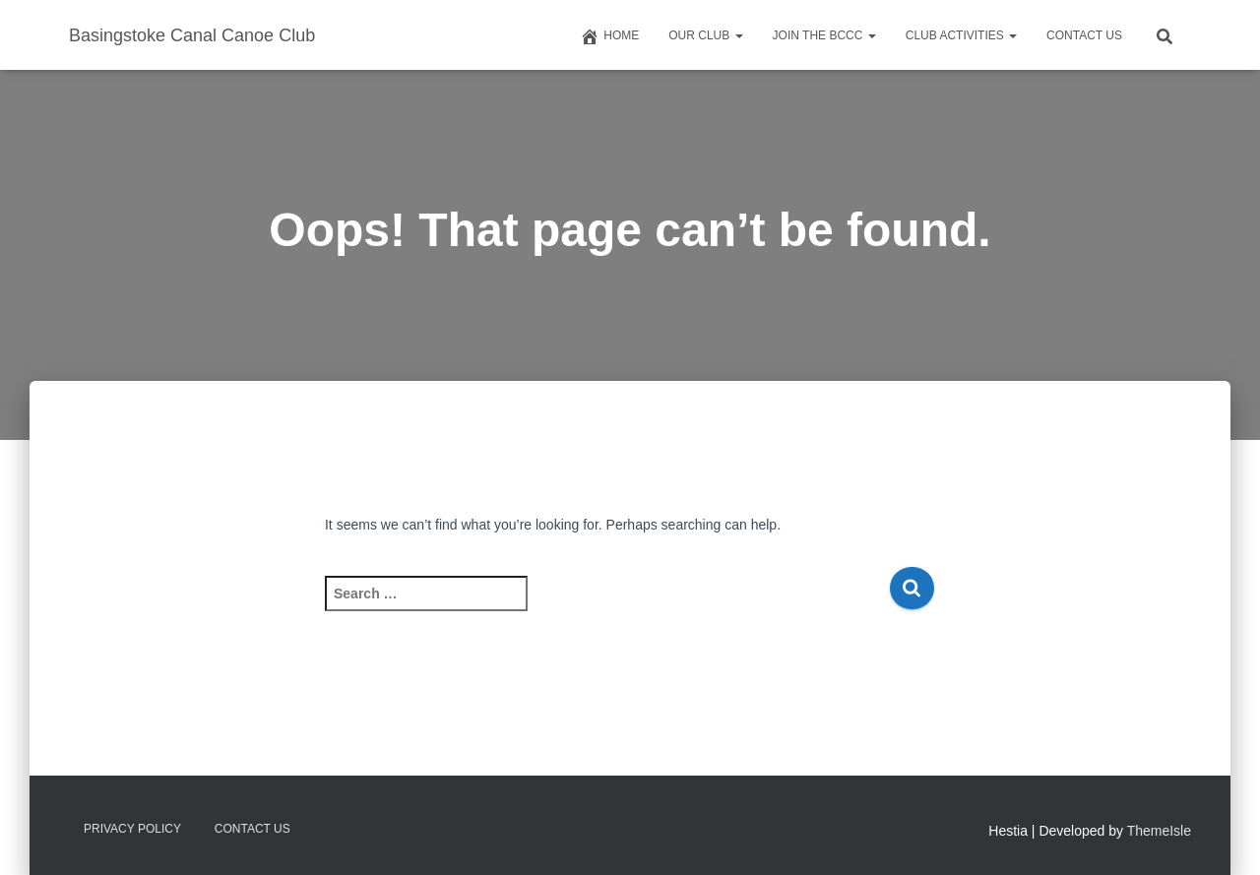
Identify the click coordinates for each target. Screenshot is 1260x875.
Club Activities (961, 35)
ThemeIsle (1159, 831)
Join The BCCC (824, 35)
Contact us (1084, 35)
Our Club (705, 35)
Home (609, 36)
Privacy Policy (132, 829)
